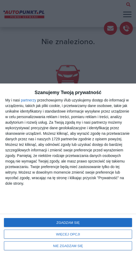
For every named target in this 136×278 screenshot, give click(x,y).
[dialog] (68, 181)
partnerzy (28, 100)
